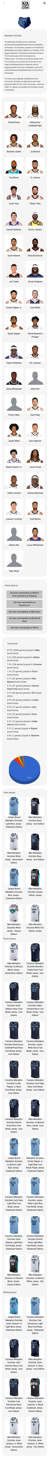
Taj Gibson (14, 168)
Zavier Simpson (35, 272)
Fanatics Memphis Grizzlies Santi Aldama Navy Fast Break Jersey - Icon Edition (14, 999)
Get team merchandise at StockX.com (24, 604)
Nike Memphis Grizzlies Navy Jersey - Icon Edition (35, 811)
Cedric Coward (14, 483)
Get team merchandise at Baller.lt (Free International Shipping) (24, 594)
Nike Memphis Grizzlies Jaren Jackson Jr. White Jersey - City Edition (35, 1432)
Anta (34, 707)
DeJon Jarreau (35, 220)
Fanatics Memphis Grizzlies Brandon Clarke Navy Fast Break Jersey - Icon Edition (35, 960)
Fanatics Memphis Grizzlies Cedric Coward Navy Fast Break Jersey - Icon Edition (35, 999)
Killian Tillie (35, 194)
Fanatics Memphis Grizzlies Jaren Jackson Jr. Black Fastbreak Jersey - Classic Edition (35, 1395)
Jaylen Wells (14, 431)
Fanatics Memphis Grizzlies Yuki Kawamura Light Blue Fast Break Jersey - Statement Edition (35, 1316)
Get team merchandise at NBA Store (24, 612)
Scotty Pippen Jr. (14, 298)
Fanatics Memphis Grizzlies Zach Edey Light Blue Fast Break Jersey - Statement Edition (14, 1194)
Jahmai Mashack (35, 483)
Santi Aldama (14, 246)
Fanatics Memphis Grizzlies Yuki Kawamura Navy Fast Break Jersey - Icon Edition (14, 1395)
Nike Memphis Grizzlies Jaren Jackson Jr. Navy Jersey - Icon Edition (35, 1354)
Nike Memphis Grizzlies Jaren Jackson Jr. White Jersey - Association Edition (14, 1434)
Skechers (35, 735)
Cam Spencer (35, 431)
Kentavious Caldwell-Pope (35, 114)
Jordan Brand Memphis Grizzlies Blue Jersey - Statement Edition (14, 884)
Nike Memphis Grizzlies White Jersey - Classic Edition (14, 919)
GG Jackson (35, 353)
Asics (34, 714)
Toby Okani (14, 561)
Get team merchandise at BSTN (24, 627)
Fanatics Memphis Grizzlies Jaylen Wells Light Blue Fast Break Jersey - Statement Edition (35, 1194)
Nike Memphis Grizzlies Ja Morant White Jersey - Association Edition (14, 958)
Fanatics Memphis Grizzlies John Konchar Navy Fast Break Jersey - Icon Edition (14, 1356)
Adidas (36, 657)
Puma (34, 671)
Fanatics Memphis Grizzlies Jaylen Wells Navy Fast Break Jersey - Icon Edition (35, 1038)
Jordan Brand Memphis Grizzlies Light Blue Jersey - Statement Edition (14, 812)
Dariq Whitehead (14, 379)
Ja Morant (35, 142)
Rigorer (34, 728)
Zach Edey (35, 405)
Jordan (35, 700)
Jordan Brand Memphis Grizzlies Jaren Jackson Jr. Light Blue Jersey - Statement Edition (14, 1314)
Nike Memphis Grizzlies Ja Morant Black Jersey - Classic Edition (14, 1270)
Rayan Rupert (14, 324)
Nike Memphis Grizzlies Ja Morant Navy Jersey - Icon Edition (35, 1114)
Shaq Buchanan (35, 246)
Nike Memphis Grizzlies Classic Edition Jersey (35, 882)
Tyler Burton (35, 509)
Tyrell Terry (14, 194)
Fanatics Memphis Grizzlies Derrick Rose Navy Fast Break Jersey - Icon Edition (14, 1116)
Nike (37, 650)
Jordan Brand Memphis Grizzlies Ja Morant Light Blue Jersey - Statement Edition (14, 1155)
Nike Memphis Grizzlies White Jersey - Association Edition (14, 848)
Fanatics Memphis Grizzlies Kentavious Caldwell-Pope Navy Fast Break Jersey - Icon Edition (14, 1038)
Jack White (35, 298)
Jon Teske (14, 272)
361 (33, 693)
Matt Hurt (35, 379)
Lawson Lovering (14, 509)
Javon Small (35, 457)
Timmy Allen (14, 405)
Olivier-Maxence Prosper (35, 325)
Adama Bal (14, 535)
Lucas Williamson (35, 535)
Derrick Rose (14, 113)
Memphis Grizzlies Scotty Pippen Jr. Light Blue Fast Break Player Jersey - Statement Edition (35, 1155)
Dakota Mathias (14, 220)
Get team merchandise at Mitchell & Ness (24, 619)
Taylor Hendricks (14, 353)
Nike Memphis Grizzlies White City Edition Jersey (35, 918)
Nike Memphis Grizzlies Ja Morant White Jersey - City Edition (35, 1270)
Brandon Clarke (14, 142)
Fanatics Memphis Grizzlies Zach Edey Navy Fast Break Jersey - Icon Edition (35, 1075)
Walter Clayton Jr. (14, 457)
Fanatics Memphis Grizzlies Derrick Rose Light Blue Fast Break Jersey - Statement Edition (35, 1233)
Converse (37, 664)
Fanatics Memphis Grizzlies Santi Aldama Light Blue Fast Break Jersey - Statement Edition (14, 1233)
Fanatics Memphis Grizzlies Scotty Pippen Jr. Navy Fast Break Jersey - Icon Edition (14, 1077)
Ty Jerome (35, 168)
